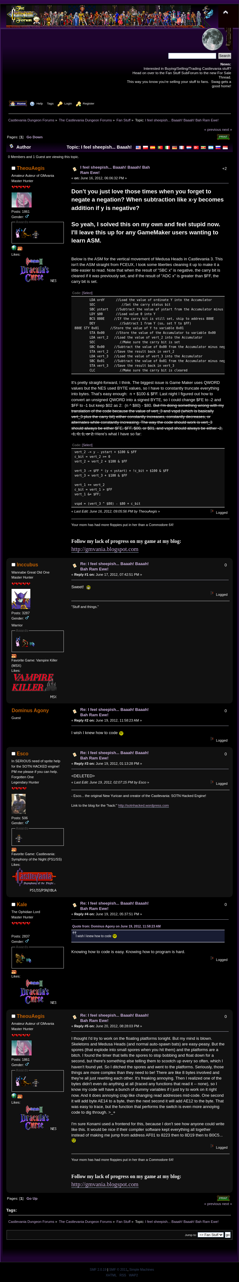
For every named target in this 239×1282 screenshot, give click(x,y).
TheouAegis (31, 168)
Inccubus (27, 564)
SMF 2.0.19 (98, 1269)
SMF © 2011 (118, 1269)
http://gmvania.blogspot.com (105, 549)
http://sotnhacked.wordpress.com (143, 805)
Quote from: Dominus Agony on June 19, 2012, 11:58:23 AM (116, 926)
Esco (22, 753)
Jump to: (191, 1235)
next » (227, 129)
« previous (212, 129)
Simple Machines (141, 1269)
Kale (22, 904)
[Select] (87, 293)
